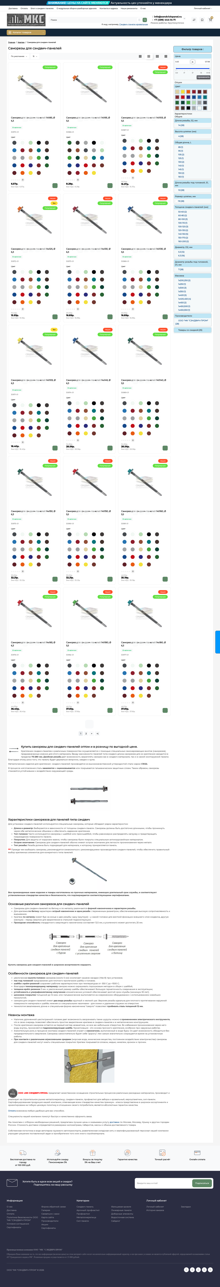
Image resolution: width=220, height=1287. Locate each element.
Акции (44, 1224)
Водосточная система (122, 1217)
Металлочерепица (86, 1217)
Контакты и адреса (109, 8)
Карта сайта (47, 1217)
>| (97, 733)
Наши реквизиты (129, 8)
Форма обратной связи (53, 1206)
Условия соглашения (18, 1224)
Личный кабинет (155, 1206)
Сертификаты (14, 1227)
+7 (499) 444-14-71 (164, 20)
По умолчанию (19, 56)
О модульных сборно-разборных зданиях (77, 8)
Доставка (13, 8)
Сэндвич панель (85, 1206)
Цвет (13, 137)
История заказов (155, 1210)
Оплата (24, 8)
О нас (143, 8)
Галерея (45, 1210)
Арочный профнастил (88, 1210)
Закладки (186, 1206)
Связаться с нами (50, 1214)
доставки (115, 1122)
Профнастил (83, 1214)
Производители (49, 1221)
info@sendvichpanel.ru (167, 16)
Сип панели (83, 1221)
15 (35, 56)
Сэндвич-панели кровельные (133, 24)
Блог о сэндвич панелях (42, 8)
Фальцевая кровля (121, 1206)
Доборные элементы (122, 1214)
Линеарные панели (121, 1210)
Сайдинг (115, 1221)
